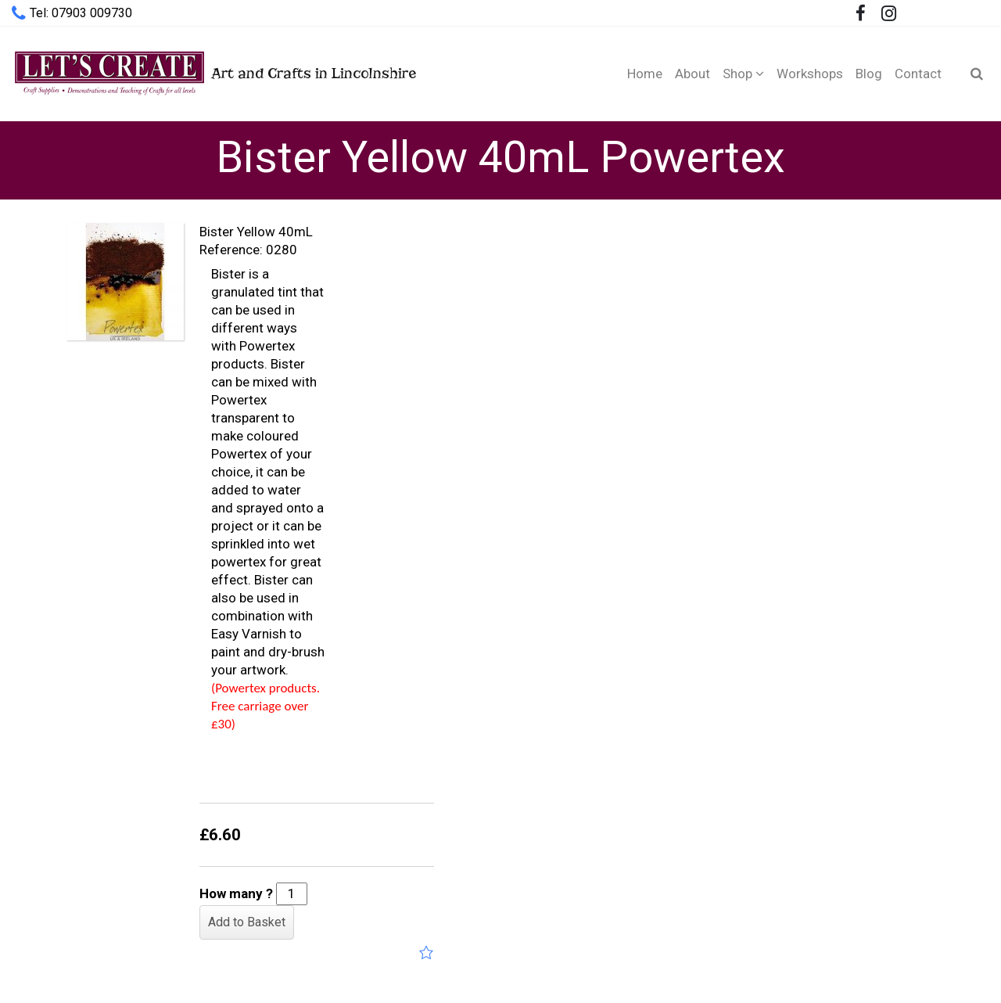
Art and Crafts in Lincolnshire (214, 73)
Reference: (231, 249)
